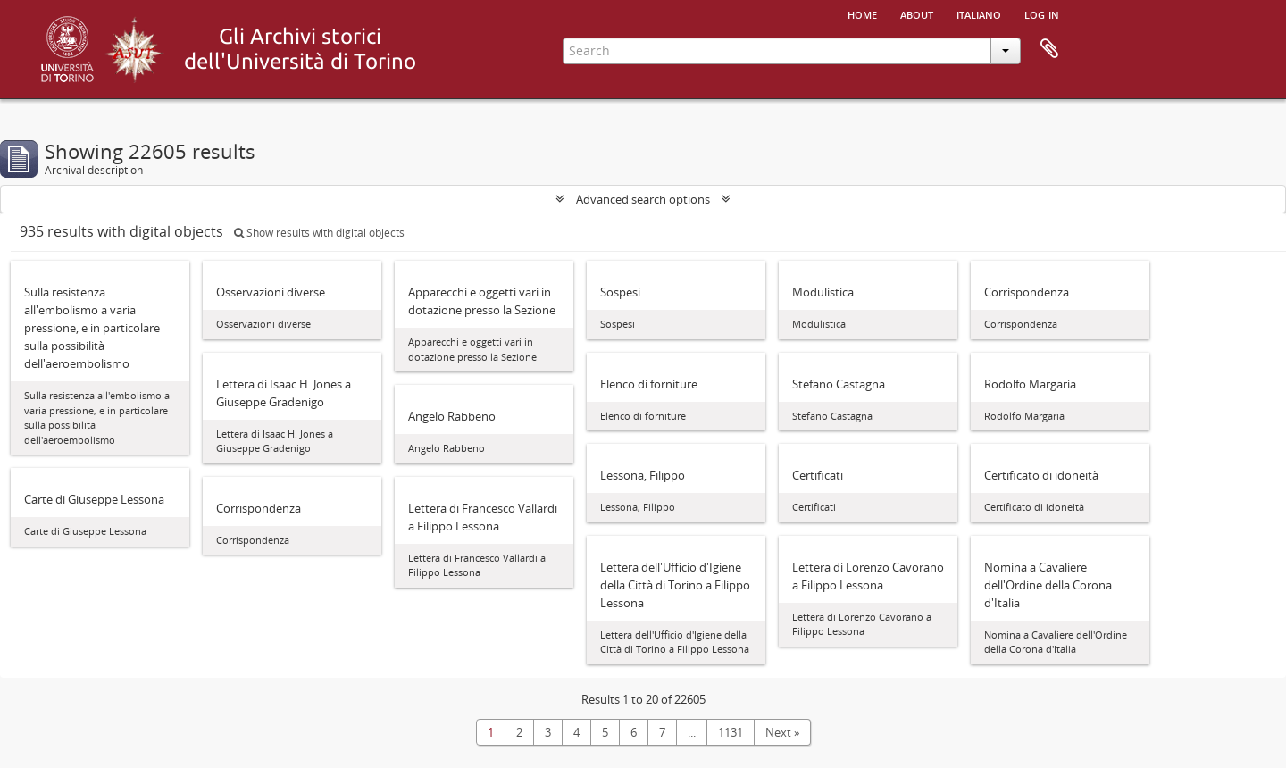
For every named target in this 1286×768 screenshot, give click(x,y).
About (916, 13)
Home (862, 13)
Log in (1041, 13)
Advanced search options (643, 199)
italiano (978, 13)
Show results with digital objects (319, 232)
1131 (730, 732)
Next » (782, 732)
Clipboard (1049, 49)
